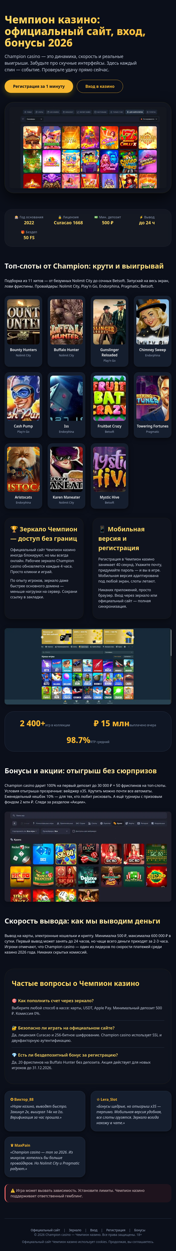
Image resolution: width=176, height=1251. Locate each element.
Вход (94, 1230)
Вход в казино (99, 86)
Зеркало (75, 1230)
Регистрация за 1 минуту (39, 86)
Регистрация (115, 1230)
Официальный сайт (45, 1230)
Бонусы (139, 1230)
